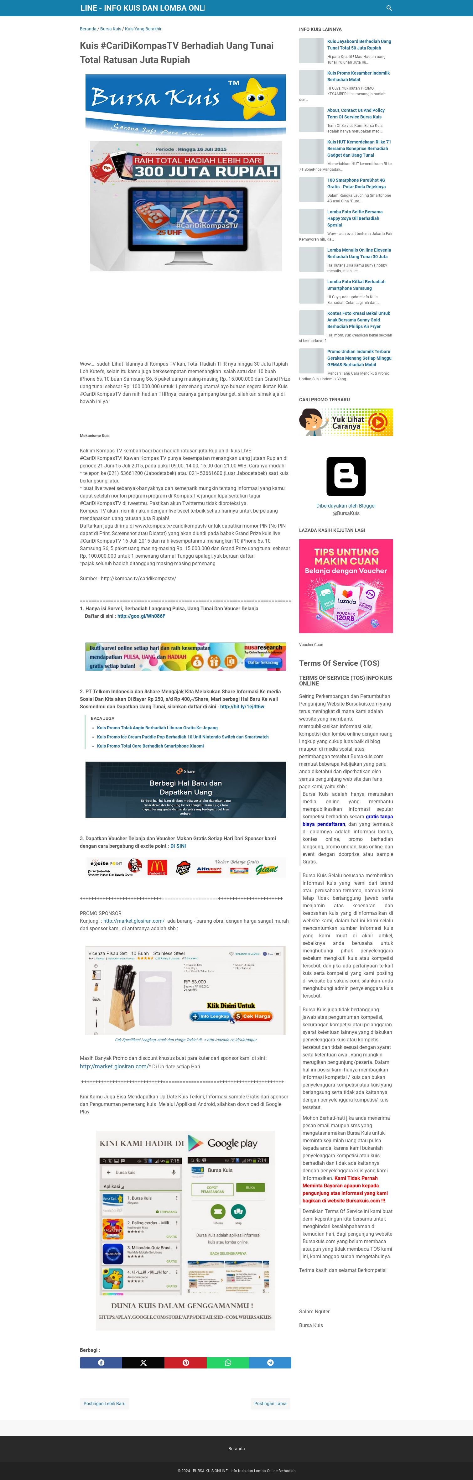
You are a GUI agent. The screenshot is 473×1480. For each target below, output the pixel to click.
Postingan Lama (270, 1403)
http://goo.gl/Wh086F (141, 616)
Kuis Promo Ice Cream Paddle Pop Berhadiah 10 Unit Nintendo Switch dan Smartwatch (183, 736)
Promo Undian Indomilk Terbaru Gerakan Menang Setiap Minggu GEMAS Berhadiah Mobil (359, 358)
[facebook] (101, 1362)
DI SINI (178, 846)
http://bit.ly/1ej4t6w (242, 707)
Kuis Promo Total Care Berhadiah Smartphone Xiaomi (150, 745)
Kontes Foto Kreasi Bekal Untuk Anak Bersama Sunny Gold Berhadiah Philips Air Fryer (358, 320)
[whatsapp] (228, 1362)
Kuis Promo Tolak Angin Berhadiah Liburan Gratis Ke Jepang (157, 727)
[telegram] (270, 1362)
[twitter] (143, 1362)
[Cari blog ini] (389, 8)
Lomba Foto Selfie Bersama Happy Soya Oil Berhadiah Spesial (355, 218)
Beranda (236, 1448)
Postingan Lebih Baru (105, 1403)
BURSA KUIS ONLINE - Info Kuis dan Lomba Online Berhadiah (143, 8)
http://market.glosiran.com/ (135, 921)
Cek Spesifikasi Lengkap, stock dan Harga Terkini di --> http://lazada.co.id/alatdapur (186, 1040)
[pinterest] (185, 1362)
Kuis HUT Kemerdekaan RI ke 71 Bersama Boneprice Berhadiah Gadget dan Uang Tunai (359, 148)
